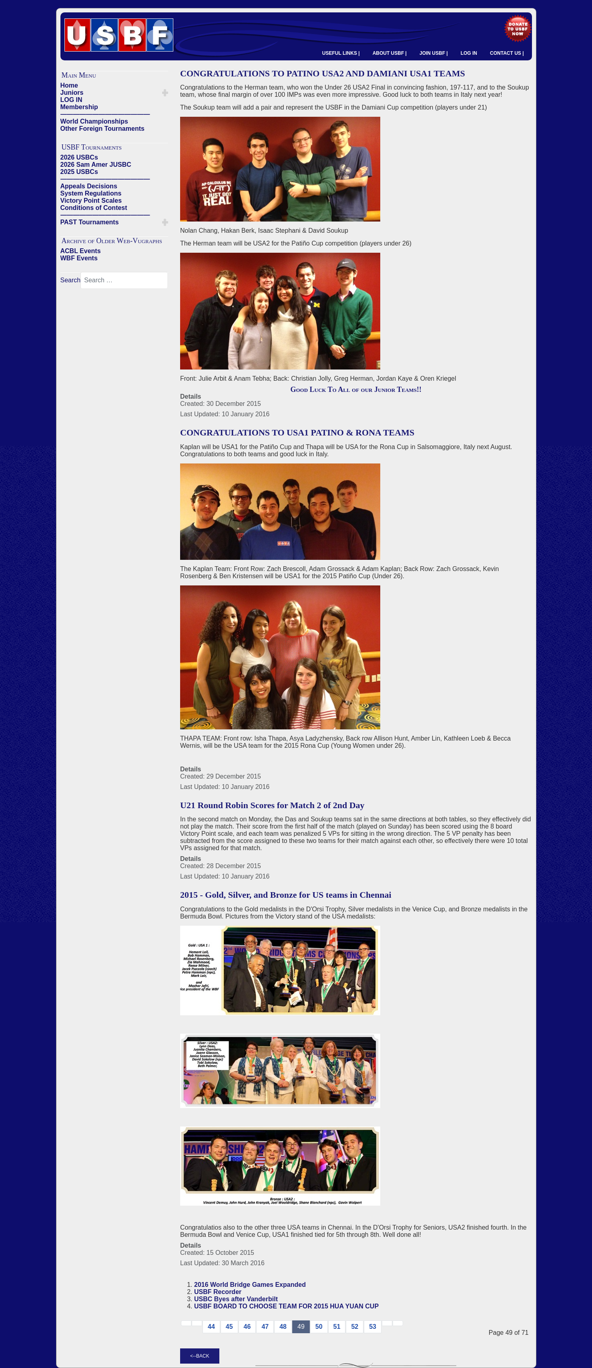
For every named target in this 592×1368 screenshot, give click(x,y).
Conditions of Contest (93, 207)
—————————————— (105, 114)
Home (69, 85)
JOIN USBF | (433, 53)
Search (70, 280)
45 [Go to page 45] (229, 1326)
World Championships (94, 121)
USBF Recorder (217, 1291)
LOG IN (469, 53)
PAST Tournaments (89, 222)
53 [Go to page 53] (372, 1326)
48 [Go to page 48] (283, 1326)
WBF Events (79, 258)
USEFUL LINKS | (341, 53)
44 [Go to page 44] (211, 1326)
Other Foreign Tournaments (102, 128)
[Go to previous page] (197, 1323)
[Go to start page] (186, 1323)
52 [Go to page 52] (354, 1326)
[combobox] (124, 280)
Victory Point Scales (91, 200)
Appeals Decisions (88, 186)
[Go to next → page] (387, 1323)
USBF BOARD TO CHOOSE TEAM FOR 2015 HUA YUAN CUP (286, 1306)
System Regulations (91, 193)
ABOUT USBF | (390, 53)
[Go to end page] (398, 1323)
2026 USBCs (79, 157)
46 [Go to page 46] (247, 1326)
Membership (79, 107)
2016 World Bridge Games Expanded (250, 1284)
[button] (165, 92)
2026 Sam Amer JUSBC (95, 164)
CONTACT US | (507, 53)
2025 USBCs (79, 171)
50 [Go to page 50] (319, 1326)
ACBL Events (80, 251)
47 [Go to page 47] (265, 1326)
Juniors (72, 92)
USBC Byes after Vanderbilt (236, 1299)
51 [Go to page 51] (337, 1326)
